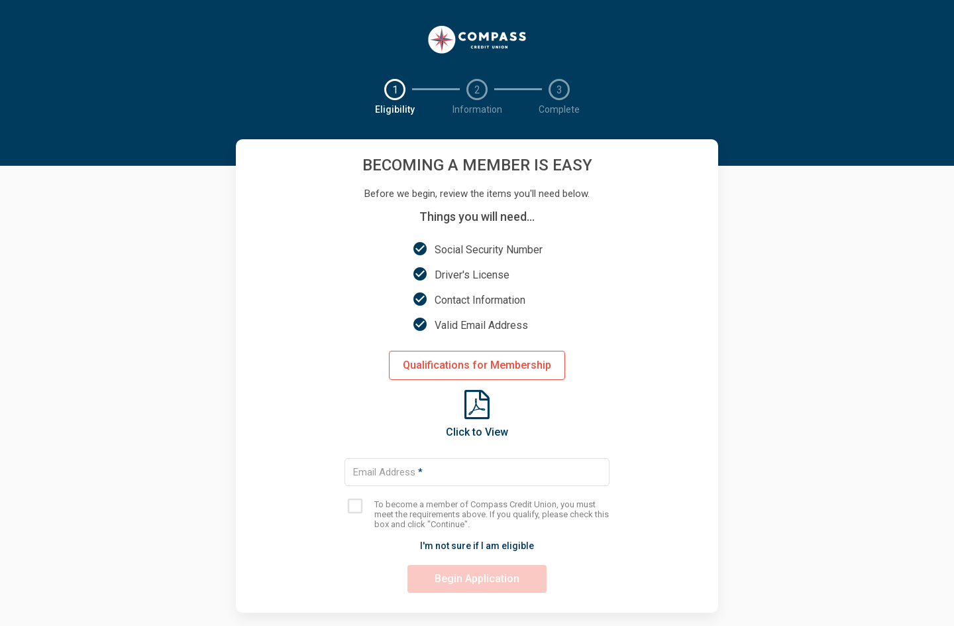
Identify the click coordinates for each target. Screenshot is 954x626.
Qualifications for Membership (477, 365)
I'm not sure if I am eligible (477, 545)
